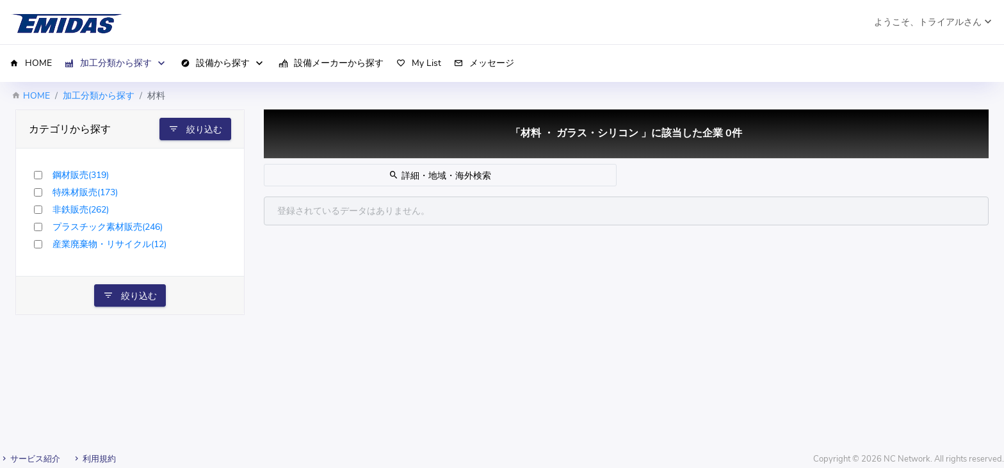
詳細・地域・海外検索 (440, 175)
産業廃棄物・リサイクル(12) (109, 244)
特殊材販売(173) (85, 192)
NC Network (907, 459)
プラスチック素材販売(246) (108, 227)
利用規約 (94, 459)
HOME (36, 96)
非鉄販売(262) (81, 210)
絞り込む (195, 129)
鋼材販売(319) (81, 175)
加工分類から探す (98, 96)
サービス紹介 (30, 459)
